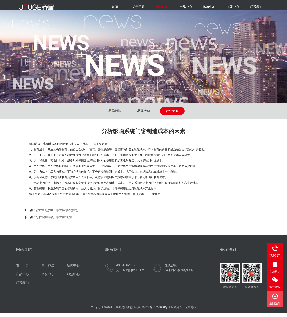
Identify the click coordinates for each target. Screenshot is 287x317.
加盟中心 (232, 7)
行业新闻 (172, 114)
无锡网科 (190, 310)
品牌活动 (143, 114)
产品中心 (185, 7)
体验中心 (209, 7)
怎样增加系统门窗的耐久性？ (55, 220)
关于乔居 (138, 7)
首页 (115, 7)
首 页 (22, 269)
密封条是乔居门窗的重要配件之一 (58, 213)
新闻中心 (162, 7)
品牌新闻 (114, 114)
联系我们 (256, 7)
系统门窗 (56, 180)
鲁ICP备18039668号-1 (156, 310)
